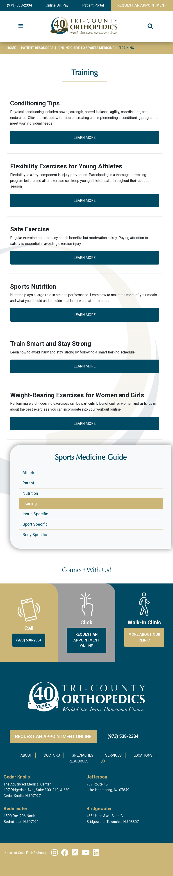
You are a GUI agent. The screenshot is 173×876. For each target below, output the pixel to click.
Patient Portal (93, 5)
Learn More (85, 137)
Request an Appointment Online (53, 736)
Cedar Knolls (17, 777)
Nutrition (30, 493)
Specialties (82, 755)
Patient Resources (37, 48)
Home (11, 48)
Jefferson (96, 777)
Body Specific (35, 534)
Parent (28, 483)
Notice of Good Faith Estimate (26, 853)
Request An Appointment (141, 5)
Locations (143, 755)
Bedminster (15, 808)
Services (113, 755)
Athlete (29, 472)
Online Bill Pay (57, 5)
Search (102, 761)
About (26, 755)
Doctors (52, 755)
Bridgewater (99, 808)
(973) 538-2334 (19, 5)
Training (30, 503)
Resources (78, 761)
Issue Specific (35, 513)
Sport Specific (35, 524)
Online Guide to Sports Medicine (86, 48)
